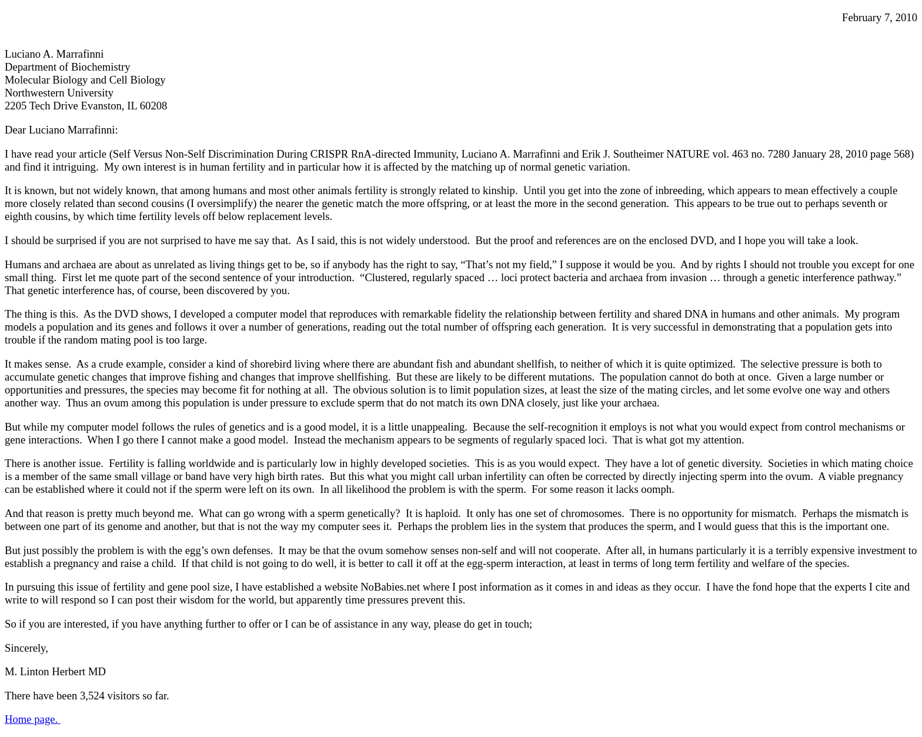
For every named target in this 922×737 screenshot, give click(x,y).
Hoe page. (33, 719)
